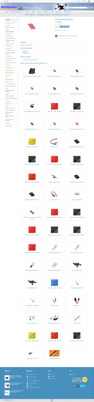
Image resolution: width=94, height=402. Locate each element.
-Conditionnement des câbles (10, 53)
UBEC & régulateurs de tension (10, 116)
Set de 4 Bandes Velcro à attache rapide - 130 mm (32, 111)
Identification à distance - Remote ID (10, 91)
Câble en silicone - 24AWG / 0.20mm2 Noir (77, 235)
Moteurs (7, 105)
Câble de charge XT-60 (54, 199)
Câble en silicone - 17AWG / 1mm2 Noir (76, 111)
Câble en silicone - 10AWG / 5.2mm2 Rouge (54, 164)
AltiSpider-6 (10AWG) (54, 305)
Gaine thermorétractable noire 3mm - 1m (77, 76)
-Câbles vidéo (9, 48)
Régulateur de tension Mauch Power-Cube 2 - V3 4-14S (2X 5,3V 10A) (16, 377)
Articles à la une (8, 125)
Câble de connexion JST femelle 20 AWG (32, 305)
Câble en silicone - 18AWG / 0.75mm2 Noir (77, 217)
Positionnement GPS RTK (10, 110)
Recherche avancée (31, 374)
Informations (59, 11)
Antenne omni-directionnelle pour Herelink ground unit (16, 391)
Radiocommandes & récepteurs (9, 113)
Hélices (6, 88)
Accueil (78, 1)
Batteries (46, 11)
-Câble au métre (9, 36)
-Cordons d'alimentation (11, 58)
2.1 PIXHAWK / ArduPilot (10, 22)
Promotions (7, 123)
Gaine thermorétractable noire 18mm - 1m (77, 182)
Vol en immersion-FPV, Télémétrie (9, 120)
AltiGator (11, 400)
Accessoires (7, 25)
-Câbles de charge (10, 43)
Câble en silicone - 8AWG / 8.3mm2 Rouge (32, 182)
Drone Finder (6, 1)
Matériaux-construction (9, 95)
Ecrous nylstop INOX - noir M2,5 (32, 288)
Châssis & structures (9, 70)
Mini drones (7, 101)
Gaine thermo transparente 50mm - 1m (77, 252)
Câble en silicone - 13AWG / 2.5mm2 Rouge (32, 235)
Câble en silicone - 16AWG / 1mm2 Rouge (54, 340)
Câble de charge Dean (54, 146)
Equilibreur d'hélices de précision (54, 182)
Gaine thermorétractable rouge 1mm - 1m (54, 129)
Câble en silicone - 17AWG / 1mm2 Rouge (54, 111)
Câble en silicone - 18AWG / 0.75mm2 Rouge (54, 217)
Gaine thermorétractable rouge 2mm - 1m (77, 129)
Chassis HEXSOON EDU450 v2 (77, 199)
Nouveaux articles (31, 376)
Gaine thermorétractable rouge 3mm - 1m (32, 93)
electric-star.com (52, 378)
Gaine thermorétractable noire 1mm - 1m (32, 129)
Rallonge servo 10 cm (76, 305)
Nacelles (40, 11)
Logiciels (7, 93)
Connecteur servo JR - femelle (32, 358)
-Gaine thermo (9, 60)
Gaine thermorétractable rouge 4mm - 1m (54, 76)
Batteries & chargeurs (9, 27)
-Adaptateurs (8, 33)
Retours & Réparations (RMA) (33, 381)
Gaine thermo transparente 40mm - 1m (32, 270)
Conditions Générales (32, 383)
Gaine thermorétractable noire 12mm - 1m (32, 199)
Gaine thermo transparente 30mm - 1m (54, 252)
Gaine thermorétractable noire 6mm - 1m (77, 93)
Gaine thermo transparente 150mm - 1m (54, 270)
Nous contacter (67, 11)
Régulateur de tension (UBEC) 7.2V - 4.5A (54, 323)
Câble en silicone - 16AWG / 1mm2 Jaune (32, 340)
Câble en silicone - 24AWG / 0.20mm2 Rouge (32, 252)
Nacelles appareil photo (10, 108)
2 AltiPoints (66, 35)
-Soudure (8, 64)
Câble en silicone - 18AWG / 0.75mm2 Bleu (54, 288)
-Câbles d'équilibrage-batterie (10, 41)
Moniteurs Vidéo (8, 103)
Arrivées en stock (31, 378)
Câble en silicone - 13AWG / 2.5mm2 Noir (54, 235)
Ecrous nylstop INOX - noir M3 (77, 270)
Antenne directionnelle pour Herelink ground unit (15, 384)
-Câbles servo (9, 46)
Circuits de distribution (9, 72)
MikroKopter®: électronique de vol (11, 99)
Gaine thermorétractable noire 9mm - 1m (77, 146)
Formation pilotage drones (10, 86)
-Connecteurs (9, 56)
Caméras (7, 29)
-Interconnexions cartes (10, 62)
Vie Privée (30, 385)
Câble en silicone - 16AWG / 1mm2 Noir (76, 340)
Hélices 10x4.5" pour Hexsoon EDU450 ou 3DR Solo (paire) (32, 218)
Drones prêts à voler (9, 79)
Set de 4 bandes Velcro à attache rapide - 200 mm (32, 76)
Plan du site (51, 374)
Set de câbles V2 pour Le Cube (32, 323)
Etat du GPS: (73, 374)
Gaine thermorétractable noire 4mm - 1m (54, 93)
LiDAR (52, 11)
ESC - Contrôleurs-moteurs (10, 83)
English (51, 401)
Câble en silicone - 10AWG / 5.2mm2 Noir (32, 164)
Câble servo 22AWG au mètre (54, 358)
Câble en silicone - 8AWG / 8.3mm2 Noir (77, 164)
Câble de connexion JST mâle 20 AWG (77, 288)
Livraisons (51, 376)
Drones (33, 11)
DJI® (6, 77)
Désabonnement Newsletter (33, 387)
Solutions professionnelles (17, 11)
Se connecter (83, 1)
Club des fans (8, 74)
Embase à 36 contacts (77, 323)
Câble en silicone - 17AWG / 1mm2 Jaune (32, 146)
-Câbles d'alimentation (10, 38)
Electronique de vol (9, 81)
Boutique (28, 11)
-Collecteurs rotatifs (10, 50)
